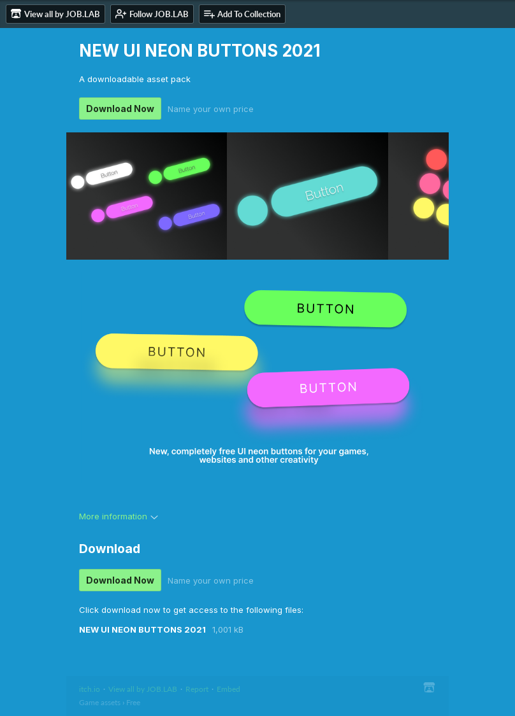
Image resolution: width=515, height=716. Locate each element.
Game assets (99, 702)
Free (133, 702)
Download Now (120, 108)
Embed (228, 689)
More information (118, 516)
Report (196, 689)
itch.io (89, 689)
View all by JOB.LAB (142, 689)
